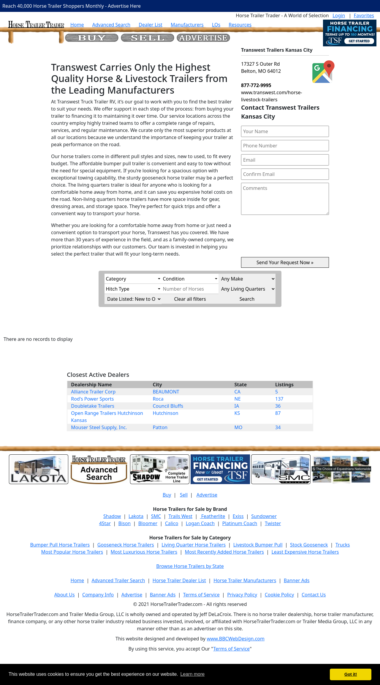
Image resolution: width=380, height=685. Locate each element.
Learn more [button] (192, 674)
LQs (216, 24)
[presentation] (285, 238)
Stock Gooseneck (309, 544)
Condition (174, 278)
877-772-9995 (256, 85)
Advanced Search (111, 24)
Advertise (207, 495)
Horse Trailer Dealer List (179, 580)
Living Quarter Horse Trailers (194, 544)
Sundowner (264, 516)
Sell (184, 495)
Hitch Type (117, 289)
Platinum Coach (239, 523)
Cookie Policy (279, 594)
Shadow (112, 516)
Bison (124, 523)
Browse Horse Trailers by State (190, 566)
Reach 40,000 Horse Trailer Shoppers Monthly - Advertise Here (71, 6)
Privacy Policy (242, 594)
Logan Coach (200, 523)
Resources (240, 24)
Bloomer (147, 523)
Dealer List (150, 24)
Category (116, 278)
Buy (167, 495)
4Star (105, 523)
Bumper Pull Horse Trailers (60, 544)
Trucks (342, 544)
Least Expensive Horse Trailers (305, 552)
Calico (171, 523)
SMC (156, 516)
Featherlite (212, 516)
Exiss (238, 516)
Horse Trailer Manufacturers (244, 580)
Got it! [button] (350, 674)
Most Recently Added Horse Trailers (224, 552)
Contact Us (314, 594)
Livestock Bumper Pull (258, 544)
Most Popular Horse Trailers (72, 552)
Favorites (364, 15)
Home (77, 24)
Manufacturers (187, 24)
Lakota (136, 516)
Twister (273, 523)
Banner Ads (297, 580)
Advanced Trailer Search (118, 580)
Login (338, 15)
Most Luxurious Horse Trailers (144, 552)
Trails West (180, 516)
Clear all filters (190, 299)
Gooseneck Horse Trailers (125, 544)
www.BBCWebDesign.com (236, 638)
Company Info (98, 594)
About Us (64, 594)
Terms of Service (201, 594)
